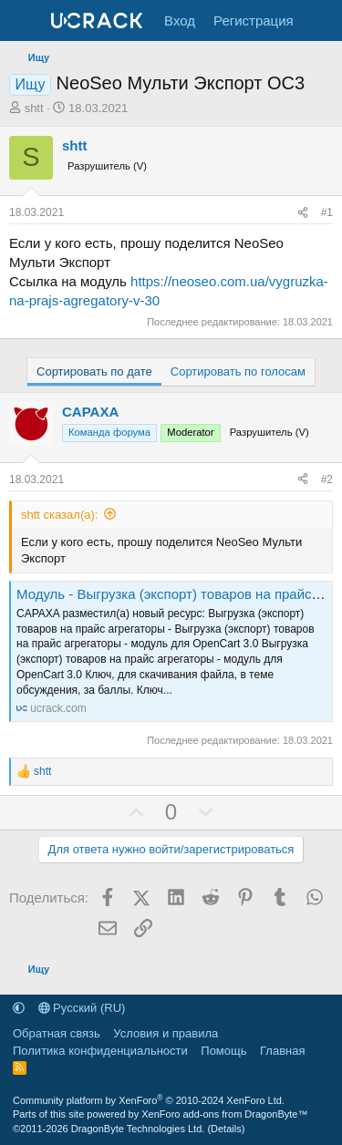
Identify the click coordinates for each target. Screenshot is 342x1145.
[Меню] (25, 21)
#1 (327, 212)
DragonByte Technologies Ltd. (138, 1128)
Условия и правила (165, 1033)
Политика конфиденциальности (100, 1050)
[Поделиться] (303, 212)
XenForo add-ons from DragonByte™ (224, 1114)
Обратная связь (56, 1033)
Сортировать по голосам (238, 371)
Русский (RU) (82, 1008)
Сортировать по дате (94, 371)
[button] (18, 1007)
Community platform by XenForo (149, 1100)
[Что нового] (320, 20)
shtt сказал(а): (59, 514)
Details (226, 1128)
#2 (327, 479)
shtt (34, 108)
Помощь (223, 1050)
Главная (282, 1050)
